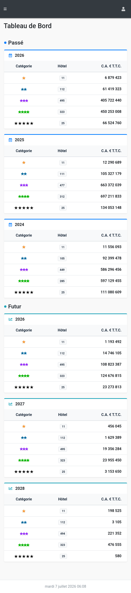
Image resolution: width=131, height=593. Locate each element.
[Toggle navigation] (124, 9)
